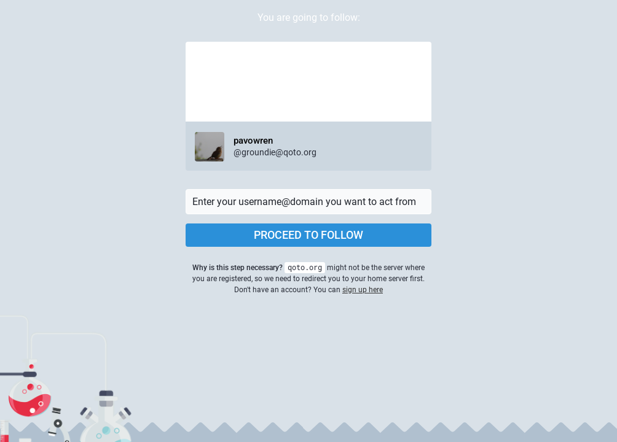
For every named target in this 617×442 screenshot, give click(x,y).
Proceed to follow (308, 234)
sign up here (362, 289)
